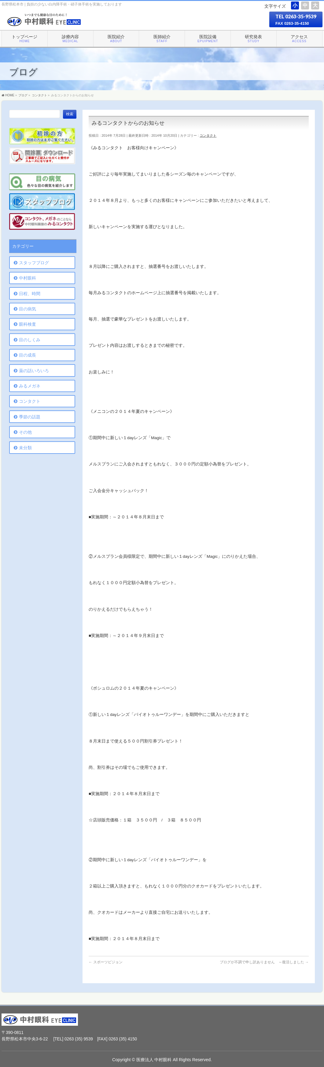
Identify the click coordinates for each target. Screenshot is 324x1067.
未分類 (25, 447)
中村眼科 (27, 278)
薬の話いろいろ (34, 370)
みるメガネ (29, 385)
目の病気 (27, 308)
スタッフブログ (34, 262)
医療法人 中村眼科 (154, 1059)
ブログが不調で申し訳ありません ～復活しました (264, 962)
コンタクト (208, 135)
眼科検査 (27, 324)
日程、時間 (29, 293)
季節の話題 (29, 416)
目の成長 (27, 355)
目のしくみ (29, 339)
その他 (25, 432)
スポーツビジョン (106, 962)
